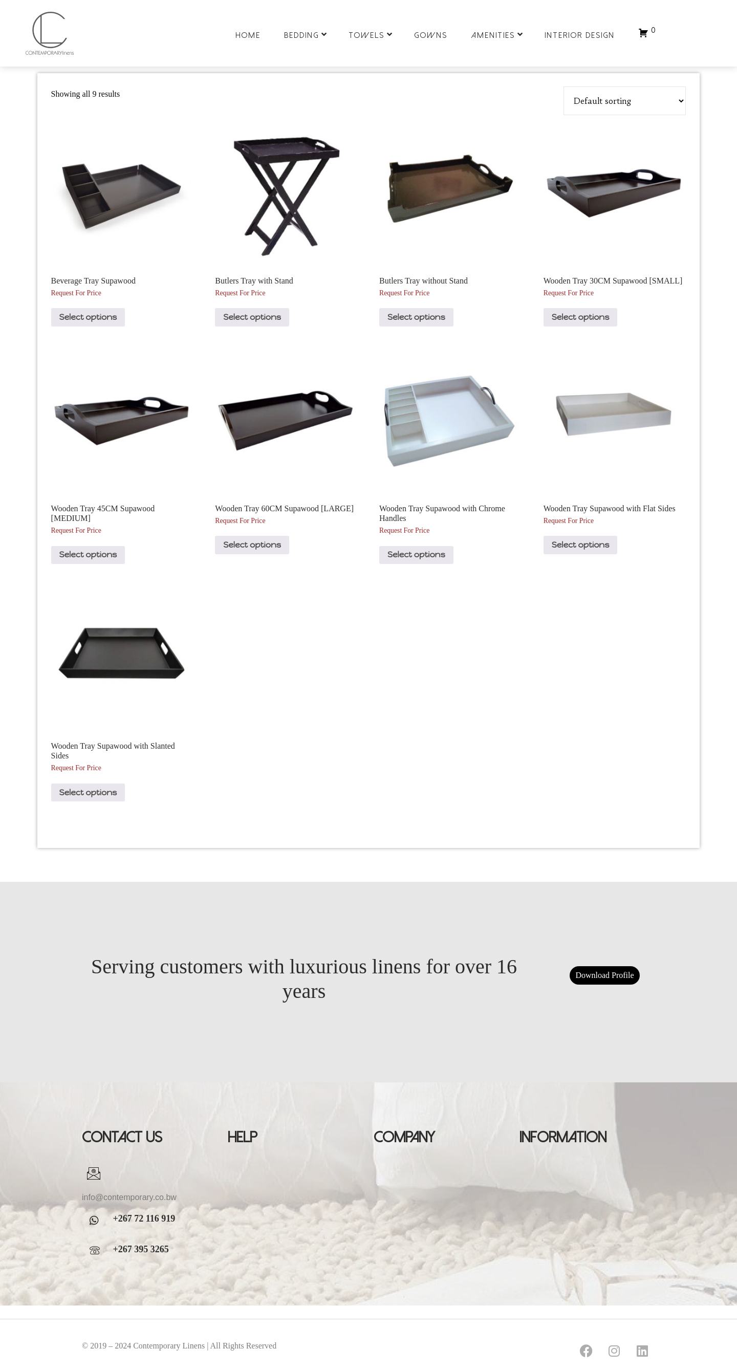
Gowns (430, 35)
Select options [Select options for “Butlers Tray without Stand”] (416, 317)
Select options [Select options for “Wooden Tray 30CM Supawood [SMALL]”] (581, 317)
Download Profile (604, 975)
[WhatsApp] (97, 1220)
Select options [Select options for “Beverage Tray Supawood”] (88, 317)
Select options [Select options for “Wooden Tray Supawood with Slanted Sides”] (88, 792)
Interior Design (580, 35)
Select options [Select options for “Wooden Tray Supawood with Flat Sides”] (581, 545)
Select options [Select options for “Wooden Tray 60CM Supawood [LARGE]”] (252, 545)
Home (248, 35)
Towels (371, 34)
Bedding (306, 34)
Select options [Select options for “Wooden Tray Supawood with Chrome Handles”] (416, 554)
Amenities (497, 34)
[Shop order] (624, 100)
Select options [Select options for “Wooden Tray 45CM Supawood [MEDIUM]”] (88, 554)
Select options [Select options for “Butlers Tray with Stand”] (252, 317)
